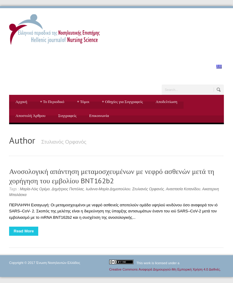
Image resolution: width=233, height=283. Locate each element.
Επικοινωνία (99, 115)
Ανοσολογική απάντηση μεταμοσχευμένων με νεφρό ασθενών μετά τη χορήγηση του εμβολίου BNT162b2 (111, 176)
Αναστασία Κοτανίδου (183, 189)
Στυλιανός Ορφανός (148, 189)
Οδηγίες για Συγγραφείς (122, 101)
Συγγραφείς (67, 115)
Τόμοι (83, 101)
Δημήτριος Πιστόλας (68, 189)
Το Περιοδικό (52, 101)
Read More (24, 231)
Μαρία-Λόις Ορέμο (35, 189)
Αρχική (21, 101)
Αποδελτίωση (166, 101)
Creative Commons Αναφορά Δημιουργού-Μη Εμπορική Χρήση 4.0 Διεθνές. (165, 269)
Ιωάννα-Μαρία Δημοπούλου (108, 189)
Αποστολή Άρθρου (30, 115)
